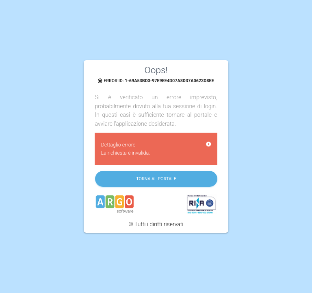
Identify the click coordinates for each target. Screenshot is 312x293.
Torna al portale (156, 178)
